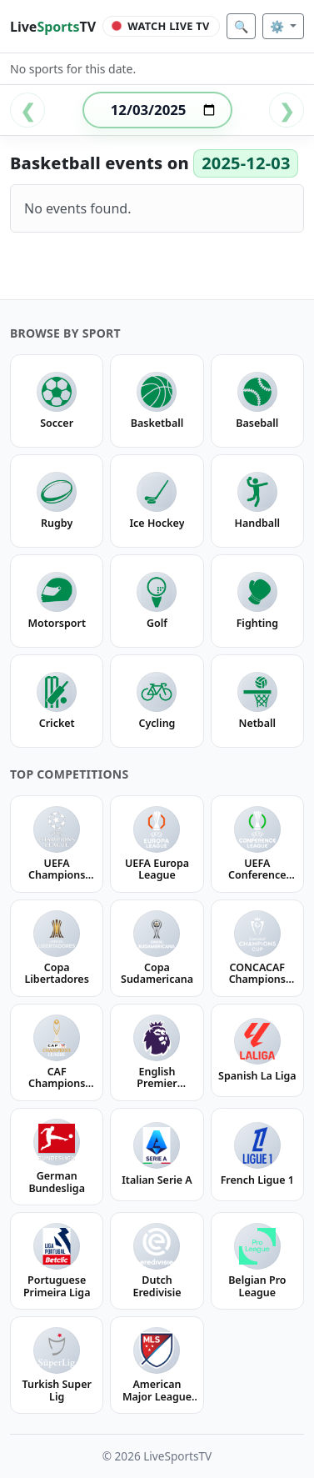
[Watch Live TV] (161, 27)
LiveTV (53, 27)
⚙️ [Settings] (278, 26)
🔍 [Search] (241, 26)
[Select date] (157, 110)
